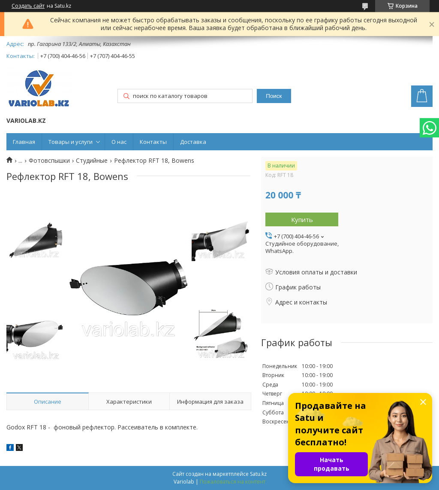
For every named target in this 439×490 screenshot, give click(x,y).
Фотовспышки (49, 160)
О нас (118, 142)
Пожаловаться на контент (232, 481)
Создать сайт (28, 6)
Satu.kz (258, 474)
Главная (24, 142)
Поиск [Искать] (274, 96)
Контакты (153, 142)
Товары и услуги (70, 142)
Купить (302, 219)
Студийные (92, 160)
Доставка (193, 142)
